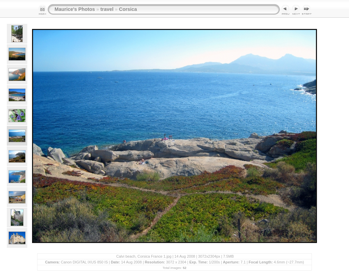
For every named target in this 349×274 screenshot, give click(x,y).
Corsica (128, 9)
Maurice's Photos (75, 9)
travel (107, 9)
